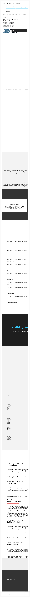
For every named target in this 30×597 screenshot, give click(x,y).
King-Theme (16, 594)
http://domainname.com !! (9, 26)
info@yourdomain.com (8, 25)
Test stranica (9, 5)
